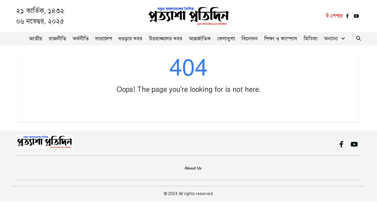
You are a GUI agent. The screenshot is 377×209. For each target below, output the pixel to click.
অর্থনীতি (80, 38)
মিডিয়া (311, 38)
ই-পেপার (334, 16)
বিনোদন (250, 38)
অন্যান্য (331, 38)
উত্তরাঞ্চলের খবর (165, 38)
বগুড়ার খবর (130, 38)
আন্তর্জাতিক (200, 38)
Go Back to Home (188, 107)
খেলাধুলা (226, 38)
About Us (193, 167)
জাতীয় (35, 38)
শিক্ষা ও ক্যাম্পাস (280, 38)
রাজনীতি (57, 38)
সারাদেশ (103, 38)
